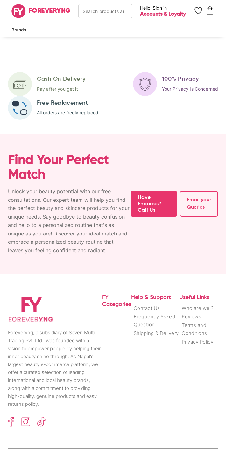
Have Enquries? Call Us (150, 204)
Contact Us (147, 308)
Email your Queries (199, 203)
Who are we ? (197, 308)
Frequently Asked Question (154, 321)
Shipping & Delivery (156, 333)
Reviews (191, 317)
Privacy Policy (197, 342)
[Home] (41, 11)
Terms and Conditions (194, 329)
